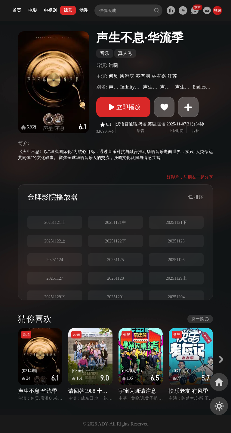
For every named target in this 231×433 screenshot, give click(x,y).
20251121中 (115, 222)
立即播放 (123, 107)
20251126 (176, 259)
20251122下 (115, 241)
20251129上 (176, 278)
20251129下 (54, 297)
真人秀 (125, 53)
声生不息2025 (166, 86)
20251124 (54, 259)
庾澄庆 (127, 76)
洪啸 (113, 65)
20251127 (54, 278)
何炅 (113, 76)
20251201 (115, 297)
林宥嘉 (159, 76)
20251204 (176, 297)
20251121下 (176, 222)
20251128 (115, 278)
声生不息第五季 (151, 86)
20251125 (115, 259)
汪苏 (172, 76)
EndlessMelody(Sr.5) (201, 86)
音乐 (104, 53)
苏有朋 (143, 76)
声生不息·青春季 (183, 86)
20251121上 (54, 222)
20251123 (176, 241)
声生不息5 (114, 86)
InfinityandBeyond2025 (131, 86)
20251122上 (54, 241)
